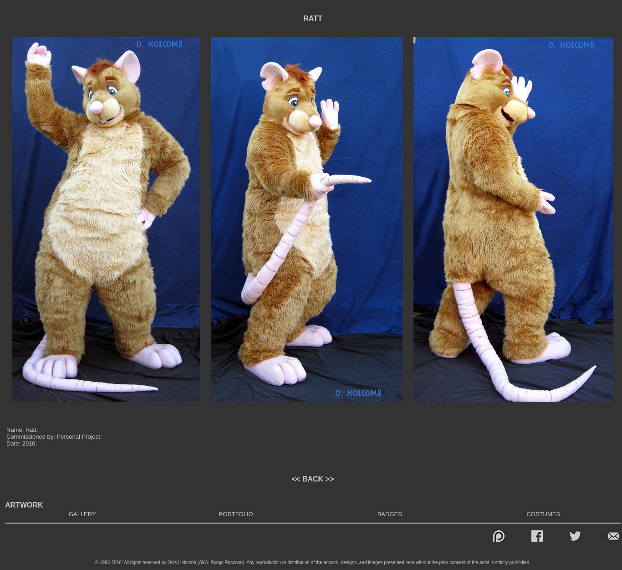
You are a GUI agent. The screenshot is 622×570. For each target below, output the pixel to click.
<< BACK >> (313, 479)
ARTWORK (24, 505)
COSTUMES (543, 514)
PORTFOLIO (236, 514)
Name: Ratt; (22, 429)
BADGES (389, 514)
